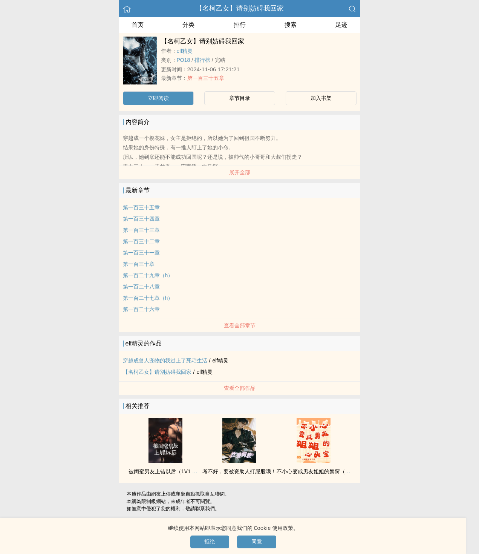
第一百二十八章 (141, 287)
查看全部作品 (240, 388)
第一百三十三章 (141, 230)
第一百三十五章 (205, 78)
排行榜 (202, 60)
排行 (240, 24)
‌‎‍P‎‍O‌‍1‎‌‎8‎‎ (183, 60)
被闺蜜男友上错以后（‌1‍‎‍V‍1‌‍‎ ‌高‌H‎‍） (168, 471)
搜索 (291, 24)
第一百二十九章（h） (148, 275)
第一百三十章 (139, 264)
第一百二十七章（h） (148, 298)
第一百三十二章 (141, 241)
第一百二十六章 (141, 309)
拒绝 (209, 542)
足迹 (341, 24)
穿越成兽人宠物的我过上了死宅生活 (165, 361)
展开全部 (239, 172)
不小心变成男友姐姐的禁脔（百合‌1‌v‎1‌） (323, 471)
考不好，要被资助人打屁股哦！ (239, 471)
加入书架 (321, 98)
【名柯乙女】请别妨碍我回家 (240, 8)
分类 (188, 24)
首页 (138, 24)
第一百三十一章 (141, 253)
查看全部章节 (240, 325)
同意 (256, 542)
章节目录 (239, 98)
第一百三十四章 (141, 219)
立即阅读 (158, 98)
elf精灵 (185, 51)
